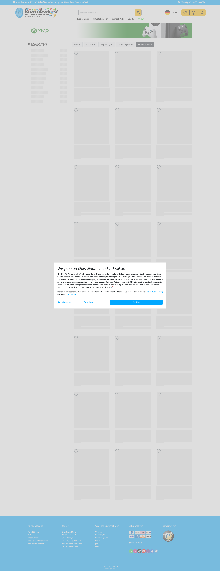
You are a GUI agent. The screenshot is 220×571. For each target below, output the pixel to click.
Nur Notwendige (64, 302)
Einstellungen (89, 302)
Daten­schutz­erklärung (154, 292)
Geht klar (136, 302)
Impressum (72, 294)
